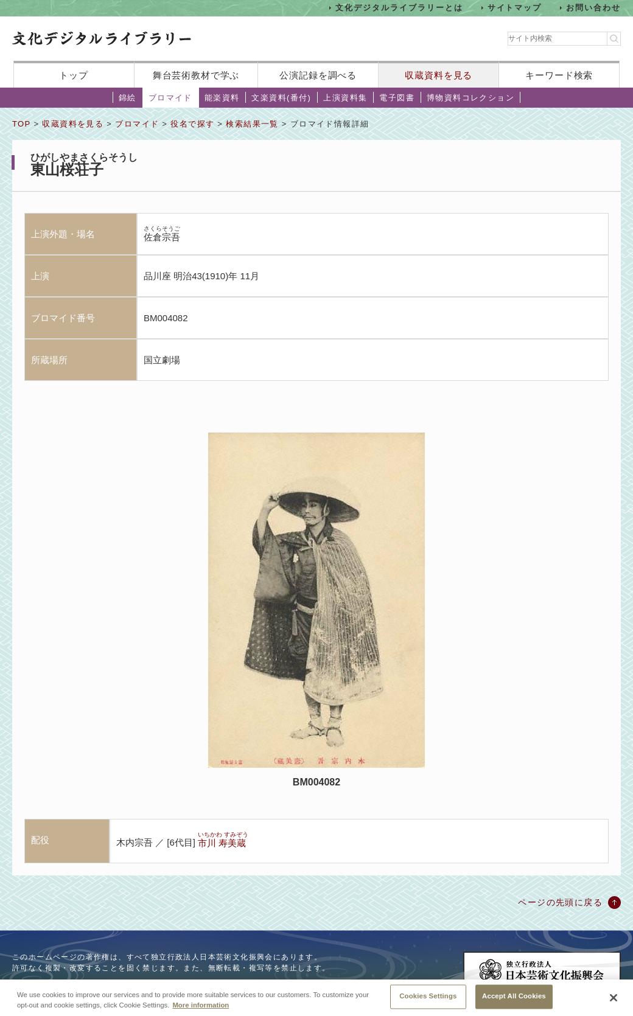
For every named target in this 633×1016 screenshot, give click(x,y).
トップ (73, 75)
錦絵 (127, 97)
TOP (21, 123)
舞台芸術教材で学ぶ (196, 75)
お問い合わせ (593, 7)
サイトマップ (515, 7)
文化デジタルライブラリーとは (399, 7)
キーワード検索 (559, 75)
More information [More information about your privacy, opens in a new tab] (200, 1008)
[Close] (613, 1001)
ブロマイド (170, 97)
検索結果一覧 (252, 123)
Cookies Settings (427, 1000)
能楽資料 (222, 97)
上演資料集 (345, 97)
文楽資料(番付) (281, 97)
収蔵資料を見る (438, 75)
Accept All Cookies (514, 1000)
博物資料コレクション (470, 97)
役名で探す (192, 123)
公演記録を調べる (318, 75)
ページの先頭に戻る (560, 902)
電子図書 (396, 97)
